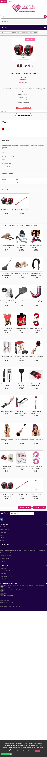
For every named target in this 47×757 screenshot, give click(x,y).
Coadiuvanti (3, 532)
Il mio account (5, 565)
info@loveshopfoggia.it (9, 596)
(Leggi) (40, 745)
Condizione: (22, 79)
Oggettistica (3, 527)
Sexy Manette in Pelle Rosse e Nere (7, 210)
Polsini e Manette (25, 102)
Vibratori (2, 535)
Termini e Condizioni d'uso (6, 553)
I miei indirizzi (3, 574)
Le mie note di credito (5, 571)
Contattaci (10, 1)
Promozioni (3, 1)
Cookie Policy (3, 561)
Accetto (37, 750)
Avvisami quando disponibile (23, 115)
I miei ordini (3, 568)
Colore (3, 127)
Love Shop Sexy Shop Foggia (7, 603)
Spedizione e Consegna (5, 556)
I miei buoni (3, 579)
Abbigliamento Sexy (4, 530)
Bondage (2, 541)
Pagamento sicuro (4, 558)
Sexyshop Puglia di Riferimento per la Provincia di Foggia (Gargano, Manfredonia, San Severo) (22, 550)
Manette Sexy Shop (21, 466)
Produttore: (21, 82)
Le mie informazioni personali (7, 576)
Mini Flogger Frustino (7, 411)
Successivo (32, 66)
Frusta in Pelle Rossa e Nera (21, 210)
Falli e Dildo (2, 538)
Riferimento (23, 77)
